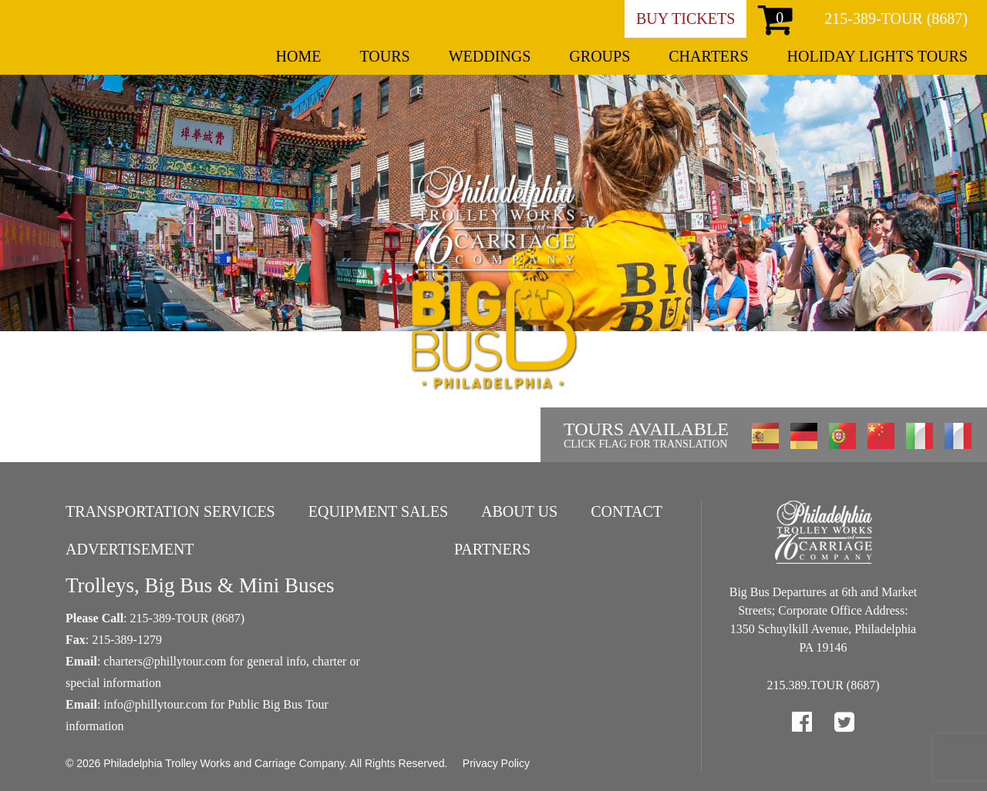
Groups (599, 56)
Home (299, 56)
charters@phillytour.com (164, 661)
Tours (384, 56)
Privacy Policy (496, 763)
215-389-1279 (127, 639)
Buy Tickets (685, 18)
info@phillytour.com (155, 704)
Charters (708, 56)
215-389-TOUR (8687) (896, 18)
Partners (492, 549)
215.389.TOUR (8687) (823, 685)
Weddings (490, 56)
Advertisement (130, 549)
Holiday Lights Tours (877, 56)
